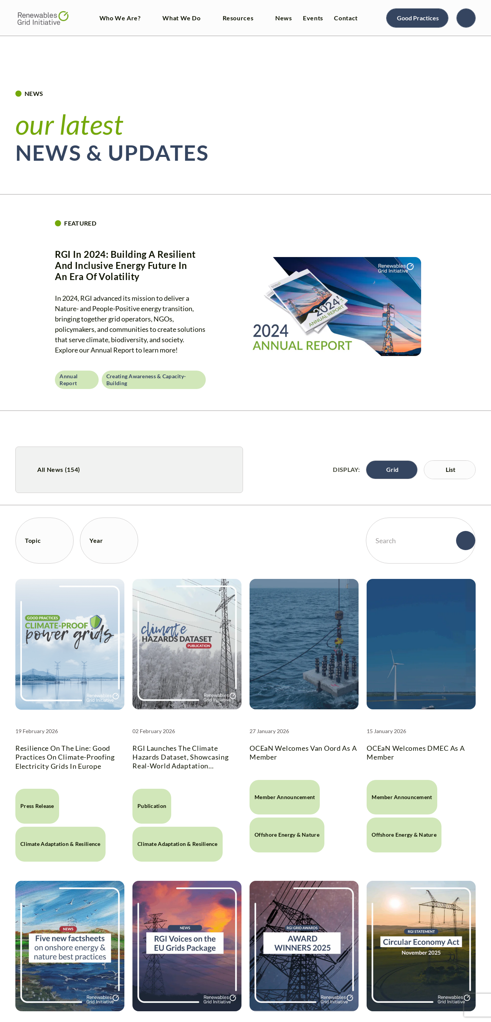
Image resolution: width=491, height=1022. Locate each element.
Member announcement (285, 797)
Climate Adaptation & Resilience (60, 844)
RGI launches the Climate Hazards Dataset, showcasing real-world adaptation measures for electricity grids (181, 757)
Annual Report (69, 379)
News (283, 17)
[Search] (466, 18)
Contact (345, 17)
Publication (151, 806)
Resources (238, 17)
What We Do (181, 17)
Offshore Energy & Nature (287, 834)
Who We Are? (120, 17)
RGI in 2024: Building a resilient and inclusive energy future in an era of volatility (125, 265)
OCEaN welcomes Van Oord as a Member (303, 752)
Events (313, 17)
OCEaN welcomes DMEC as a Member (416, 752)
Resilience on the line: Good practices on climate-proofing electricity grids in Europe (65, 757)
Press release (37, 806)
